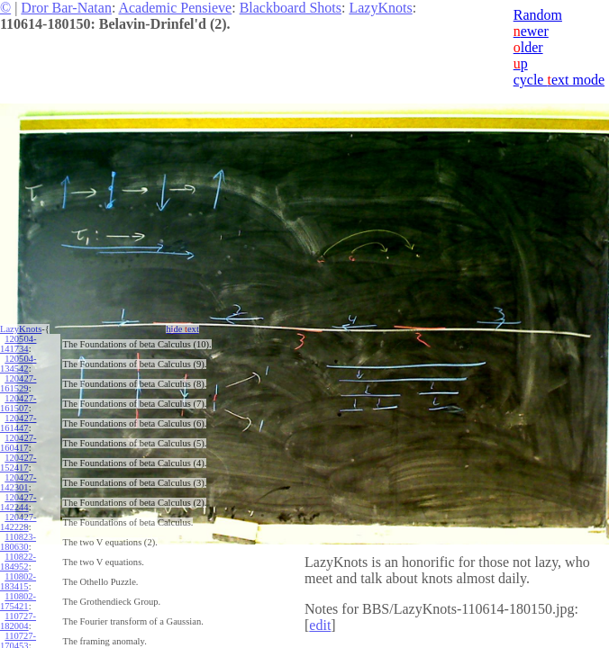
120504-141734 (18, 344)
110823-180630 (18, 542)
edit (320, 625)
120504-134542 (18, 364)
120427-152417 (18, 462)
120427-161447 (18, 423)
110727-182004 (18, 621)
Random (538, 14)
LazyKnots (380, 7)
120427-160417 (18, 443)
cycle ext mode (559, 79)
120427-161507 (18, 403)
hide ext (182, 329)
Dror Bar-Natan (66, 7)
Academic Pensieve (175, 7)
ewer (531, 31)
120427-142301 (18, 482)
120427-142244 (18, 502)
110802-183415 (18, 581)
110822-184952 (18, 562)
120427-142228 (18, 522)
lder (528, 47)
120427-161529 (18, 383)
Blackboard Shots (290, 7)
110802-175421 (18, 601)
